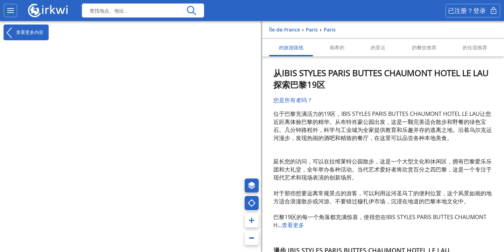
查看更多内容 (23, 32)
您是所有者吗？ (293, 100)
